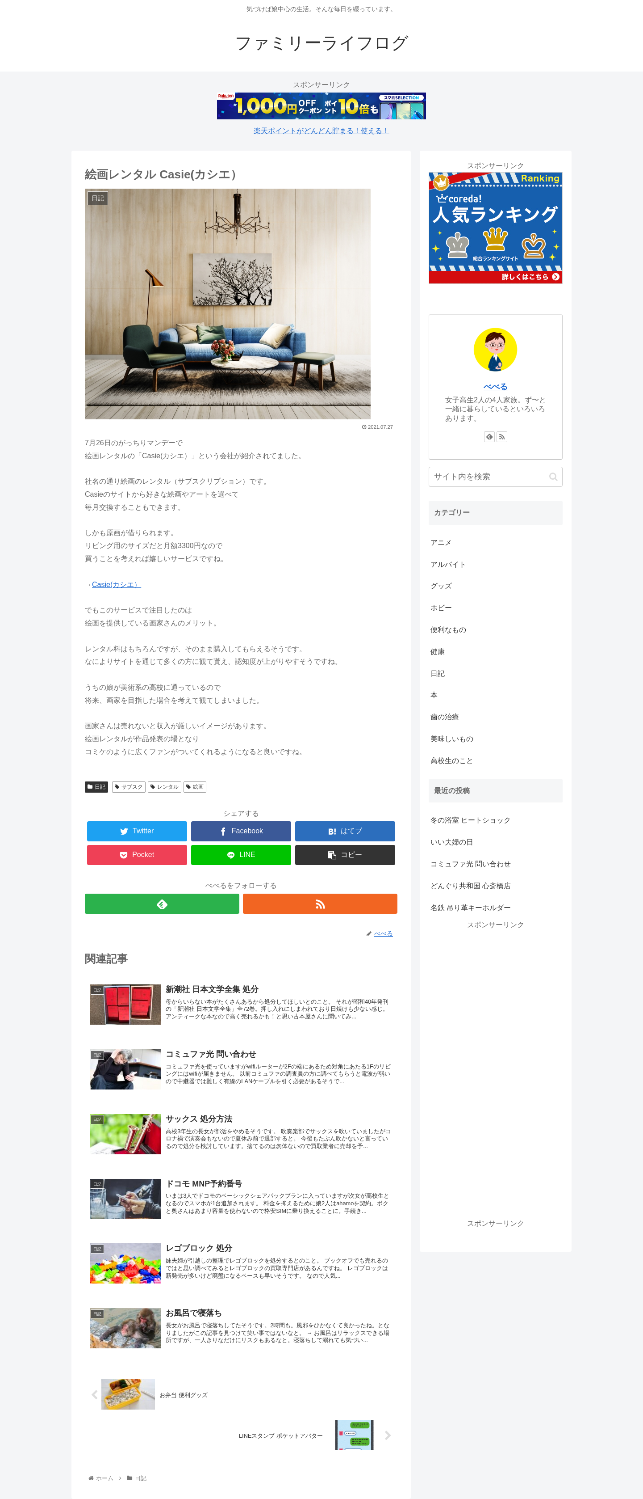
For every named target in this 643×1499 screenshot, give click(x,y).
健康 (437, 651)
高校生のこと (451, 760)
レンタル (164, 787)
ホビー (441, 608)
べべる (496, 386)
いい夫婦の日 (451, 842)
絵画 (195, 787)
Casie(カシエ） (116, 584)
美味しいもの (451, 739)
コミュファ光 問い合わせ (470, 864)
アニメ (441, 542)
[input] (496, 477)
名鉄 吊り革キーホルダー (470, 908)
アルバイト (448, 564)
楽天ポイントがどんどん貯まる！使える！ (321, 131)
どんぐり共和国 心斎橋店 (470, 886)
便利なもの (448, 629)
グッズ (441, 586)
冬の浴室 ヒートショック (470, 820)
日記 (96, 787)
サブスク (129, 787)
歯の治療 (444, 717)
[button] (553, 477)
